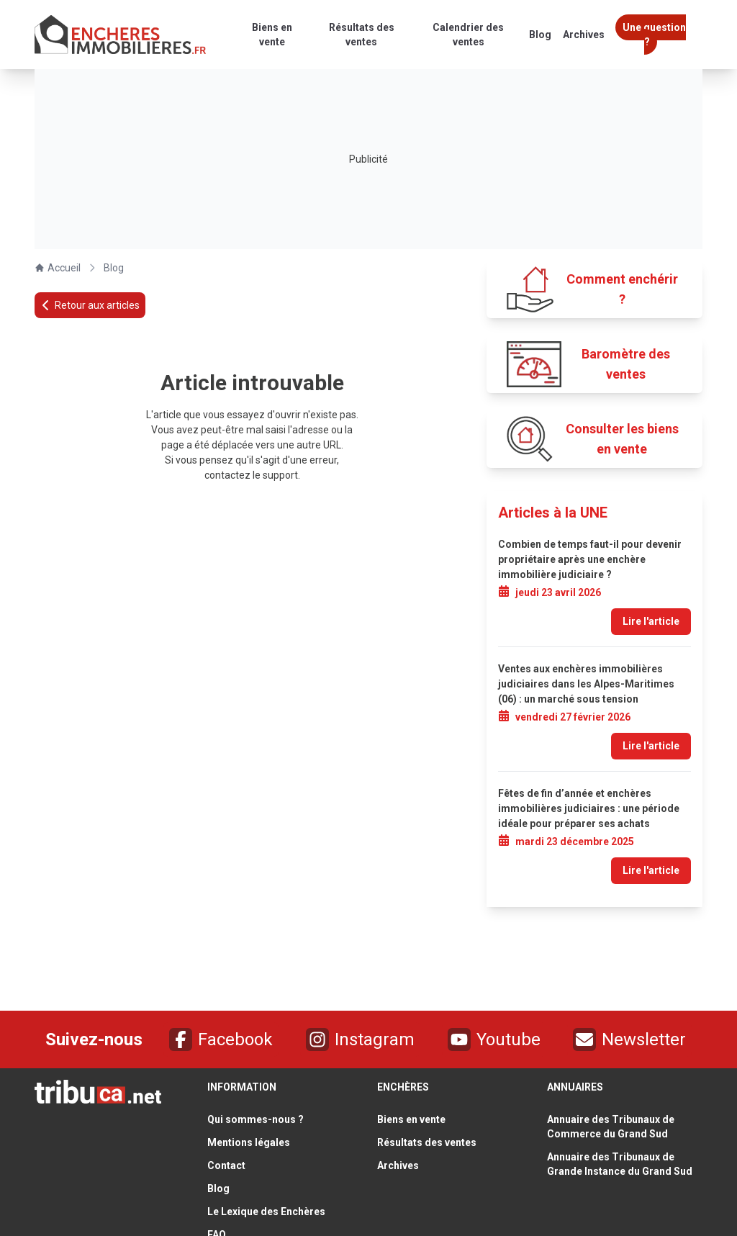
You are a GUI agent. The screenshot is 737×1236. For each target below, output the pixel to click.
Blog (114, 268)
